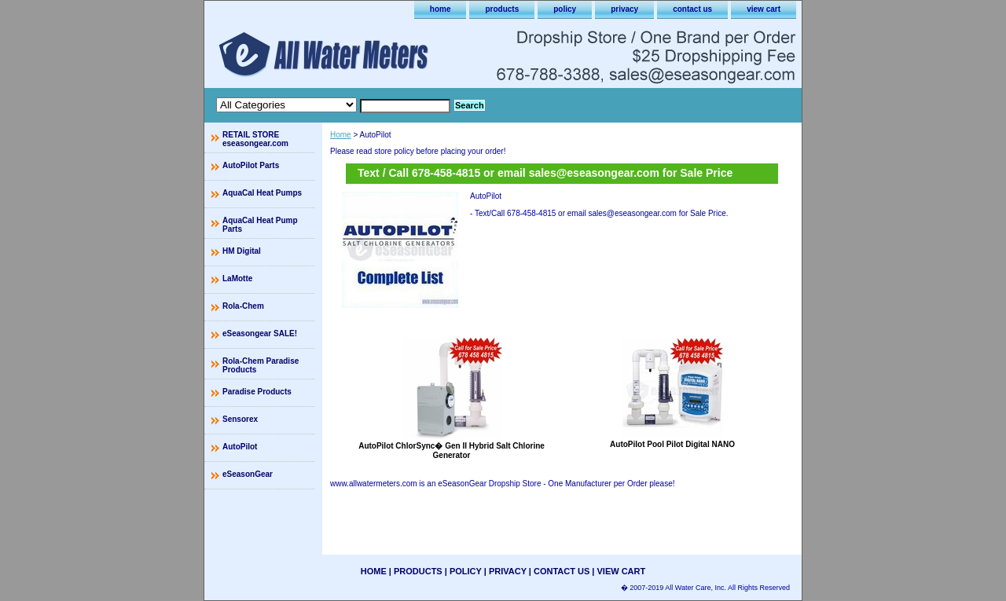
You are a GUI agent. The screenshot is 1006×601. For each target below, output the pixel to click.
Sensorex (240, 419)
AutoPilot (239, 446)
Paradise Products (257, 391)
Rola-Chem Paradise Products (260, 365)
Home (340, 134)
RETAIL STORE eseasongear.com (255, 139)
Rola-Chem (243, 306)
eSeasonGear (247, 474)
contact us (692, 9)
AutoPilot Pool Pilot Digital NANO (672, 444)
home (440, 9)
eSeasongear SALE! (259, 333)
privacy (624, 9)
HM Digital (241, 251)
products (502, 9)
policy (564, 9)
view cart (763, 9)
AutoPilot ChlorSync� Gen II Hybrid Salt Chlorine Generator (451, 451)
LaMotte (237, 278)
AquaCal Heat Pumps (262, 193)
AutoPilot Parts (250, 165)
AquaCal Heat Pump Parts (260, 224)
